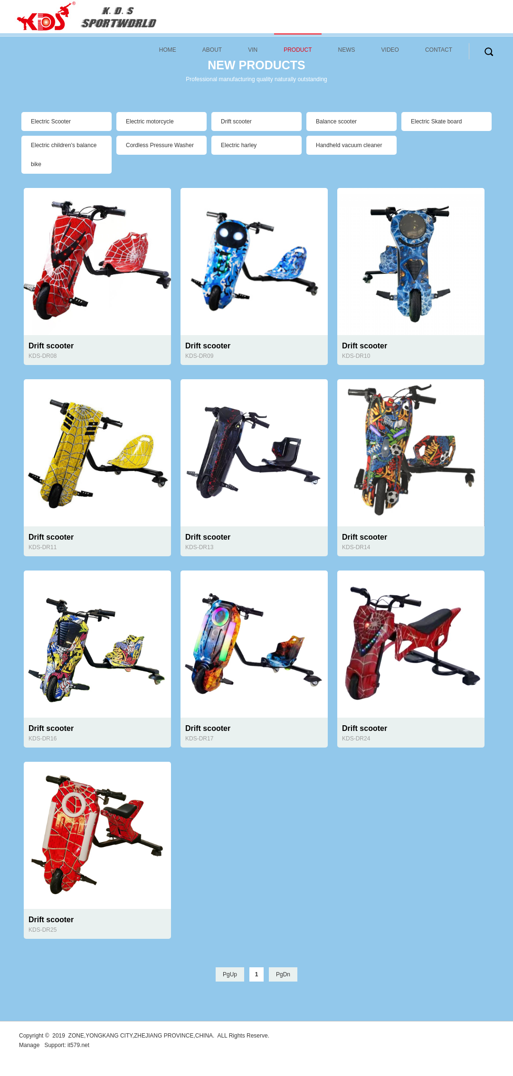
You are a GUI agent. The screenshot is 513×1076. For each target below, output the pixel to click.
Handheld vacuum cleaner (349, 145)
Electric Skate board (436, 121)
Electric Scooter (51, 121)
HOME (167, 50)
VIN (252, 50)
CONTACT (438, 50)
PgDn (283, 974)
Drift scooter (236, 121)
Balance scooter (336, 121)
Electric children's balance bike (63, 155)
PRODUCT (298, 50)
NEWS (346, 50)
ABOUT (212, 50)
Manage (29, 1045)
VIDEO (390, 50)
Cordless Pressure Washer (160, 145)
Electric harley (238, 145)
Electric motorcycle (150, 121)
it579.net (78, 1045)
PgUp (230, 974)
